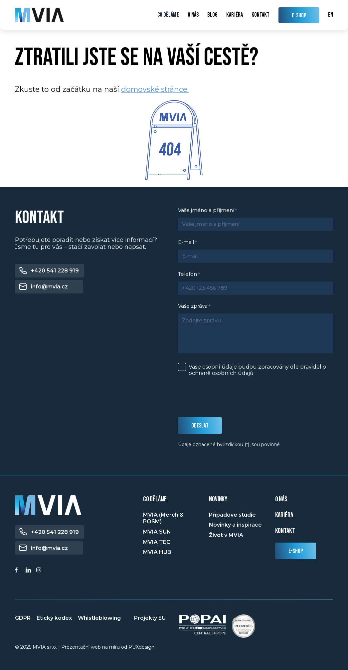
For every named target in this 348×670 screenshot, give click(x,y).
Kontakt (261, 15)
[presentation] (228, 397)
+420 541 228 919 (55, 270)
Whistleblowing (99, 618)
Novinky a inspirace (235, 525)
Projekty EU (150, 618)
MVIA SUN (157, 532)
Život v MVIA (226, 535)
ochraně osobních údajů (221, 373)
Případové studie (232, 515)
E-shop (295, 551)
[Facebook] (18, 571)
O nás (193, 15)
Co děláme (168, 15)
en (330, 14)
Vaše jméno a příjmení (206, 210)
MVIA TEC (156, 542)
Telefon (187, 274)
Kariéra (234, 15)
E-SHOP (299, 15)
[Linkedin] (29, 571)
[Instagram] (40, 571)
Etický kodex (54, 618)
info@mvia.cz (49, 286)
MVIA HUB (157, 552)
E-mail (186, 242)
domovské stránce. (155, 89)
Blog (212, 15)
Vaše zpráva (193, 306)
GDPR (23, 618)
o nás (281, 499)
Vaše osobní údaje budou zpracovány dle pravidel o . (257, 370)
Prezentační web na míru (90, 647)
